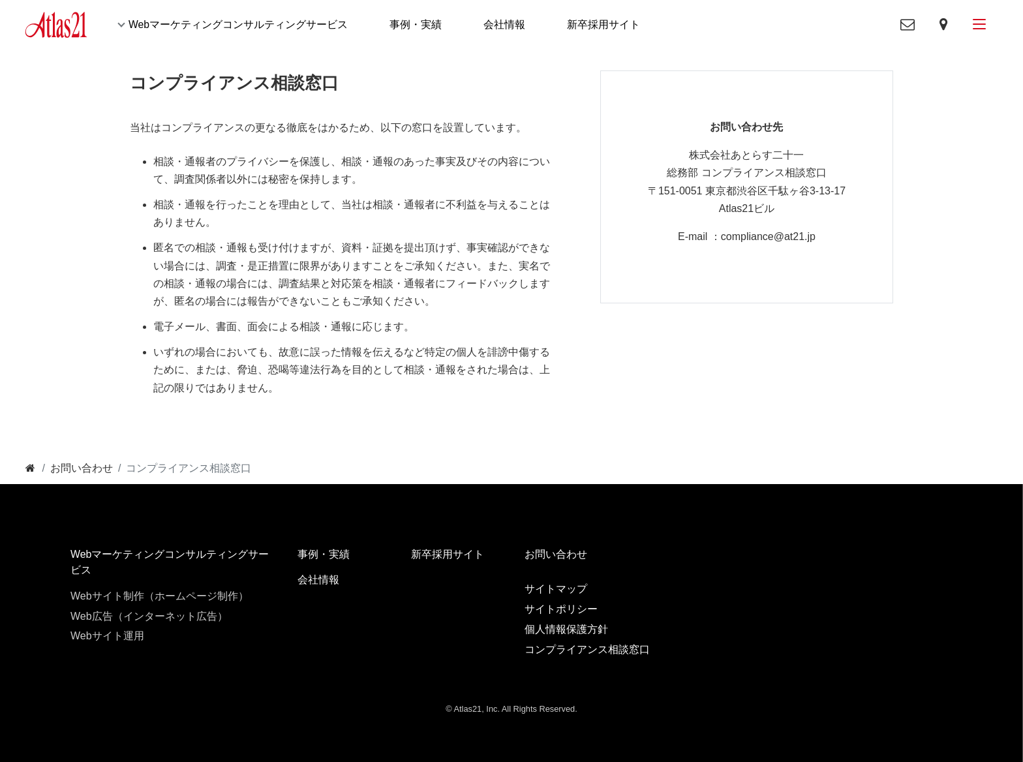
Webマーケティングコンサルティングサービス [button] (239, 25)
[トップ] (30, 469)
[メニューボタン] (978, 25)
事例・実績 (417, 25)
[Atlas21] (56, 25)
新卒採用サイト (604, 25)
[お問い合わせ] (81, 469)
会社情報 (506, 25)
